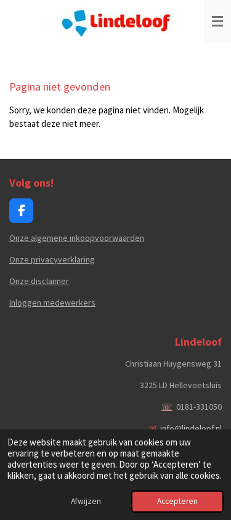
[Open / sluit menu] (217, 21)
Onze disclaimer (39, 280)
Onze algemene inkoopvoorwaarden (76, 237)
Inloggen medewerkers (52, 302)
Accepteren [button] (177, 501)
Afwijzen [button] (86, 501)
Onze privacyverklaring (52, 259)
